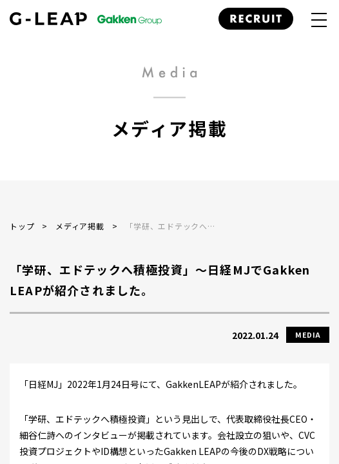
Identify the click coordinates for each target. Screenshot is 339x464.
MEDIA (308, 334)
